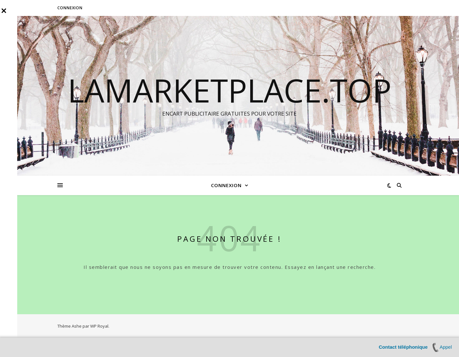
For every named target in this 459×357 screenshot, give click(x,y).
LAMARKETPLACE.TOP (229, 90)
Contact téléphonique (403, 347)
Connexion (70, 8)
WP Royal (99, 326)
